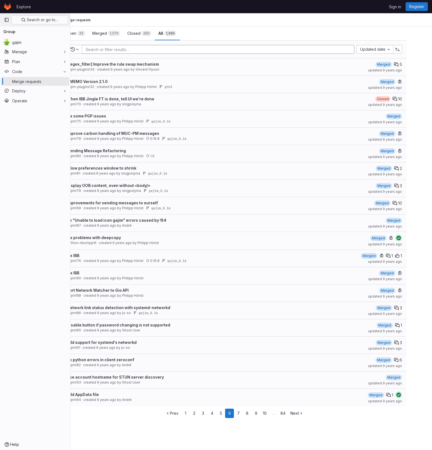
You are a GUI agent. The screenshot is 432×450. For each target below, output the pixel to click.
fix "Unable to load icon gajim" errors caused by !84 (133, 220)
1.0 (167, 156)
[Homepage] (7, 6)
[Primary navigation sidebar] (6, 19)
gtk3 (182, 87)
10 (282, 413)
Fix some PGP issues (103, 116)
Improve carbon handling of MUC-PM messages (130, 133)
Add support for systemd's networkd (118, 342)
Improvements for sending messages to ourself (129, 202)
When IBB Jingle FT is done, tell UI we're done (127, 99)
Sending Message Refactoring (113, 150)
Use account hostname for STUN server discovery (132, 377)
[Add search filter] (236, 49)
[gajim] (35, 42)
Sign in (395, 6)
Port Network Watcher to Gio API (114, 290)
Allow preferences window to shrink (118, 168)
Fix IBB (90, 255)
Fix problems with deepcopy (111, 237)
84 (299, 413)
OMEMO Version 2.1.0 (104, 81)
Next (313, 413)
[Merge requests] (35, 81)
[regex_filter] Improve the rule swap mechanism (130, 64)
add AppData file (100, 394)
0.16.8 (169, 138)
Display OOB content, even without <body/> (125, 185)
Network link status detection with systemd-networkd (135, 307)
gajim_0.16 (175, 121)
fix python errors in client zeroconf (117, 359)
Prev (188, 413)
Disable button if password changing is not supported (135, 325)
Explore (24, 6)
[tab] (92, 33)
